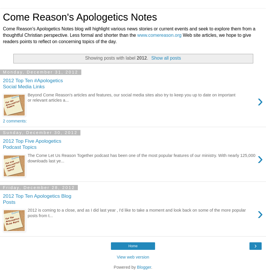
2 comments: (15, 121)
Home (133, 246)
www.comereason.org (159, 35)
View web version (133, 257)
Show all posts (166, 58)
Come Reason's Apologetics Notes (80, 17)
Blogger (144, 267)
